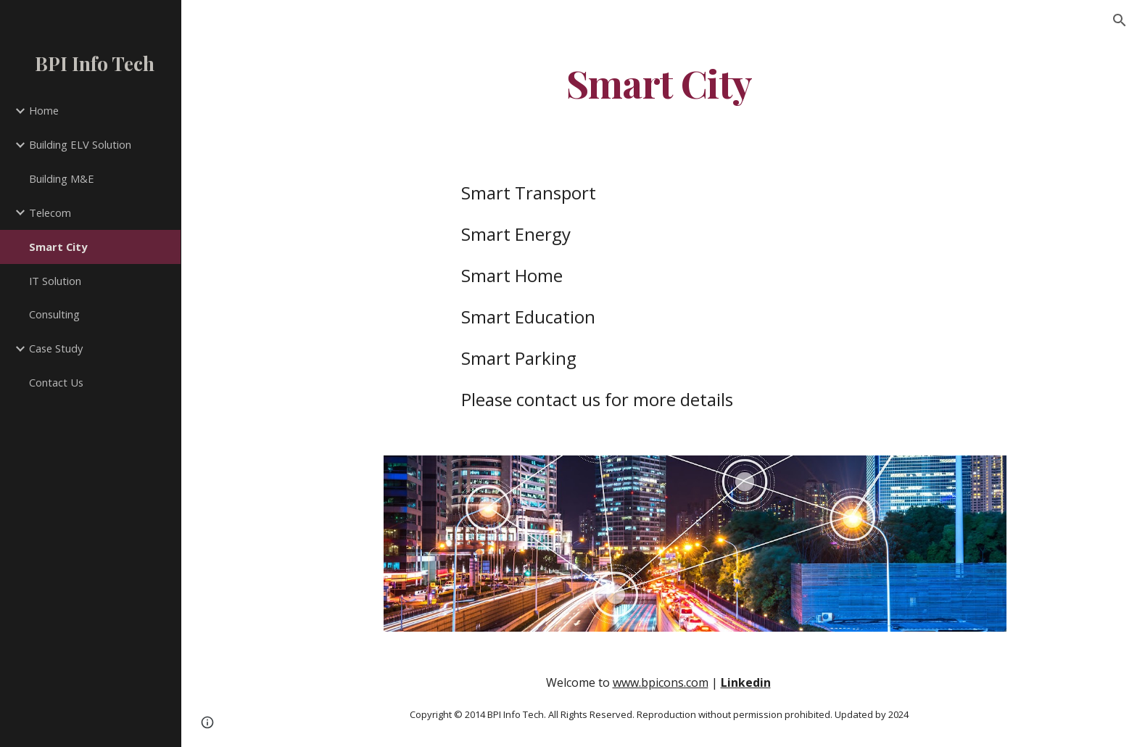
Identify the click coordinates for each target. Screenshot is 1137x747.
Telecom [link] (50, 212)
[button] (1119, 20)
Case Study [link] (56, 348)
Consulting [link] (54, 314)
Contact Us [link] (56, 382)
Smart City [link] (58, 246)
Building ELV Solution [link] (80, 144)
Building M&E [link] (61, 178)
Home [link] (44, 110)
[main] (659, 82)
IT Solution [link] (55, 280)
